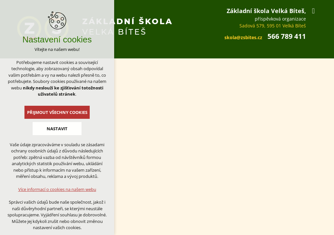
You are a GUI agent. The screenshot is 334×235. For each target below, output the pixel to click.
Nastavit (57, 129)
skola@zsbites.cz (243, 37)
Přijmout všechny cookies (57, 112)
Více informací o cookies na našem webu (57, 189)
